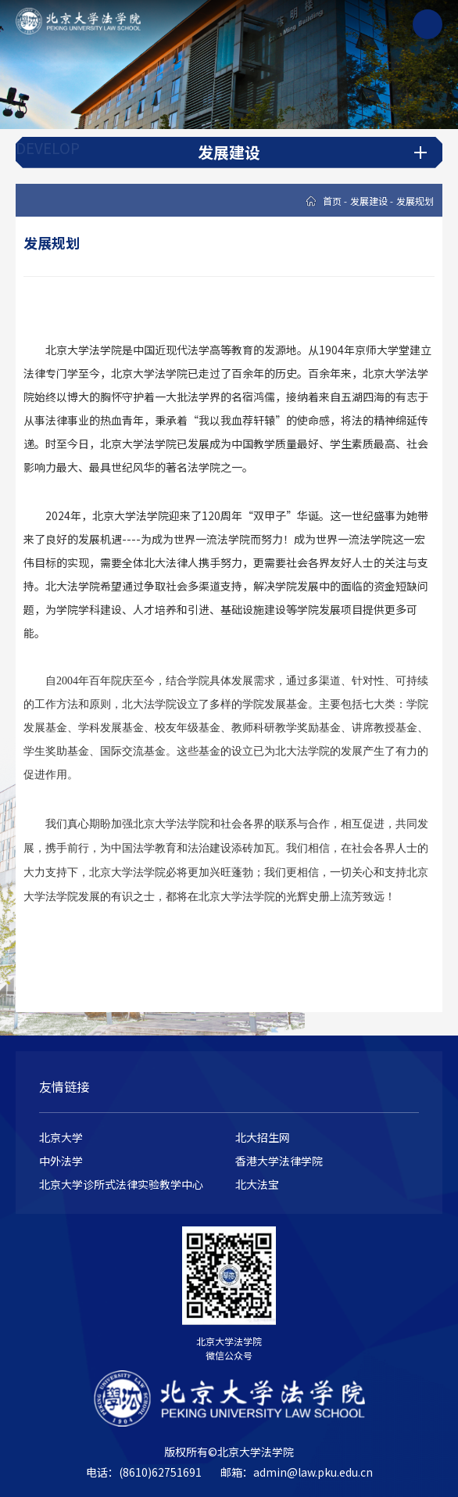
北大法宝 (257, 1184)
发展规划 (415, 200)
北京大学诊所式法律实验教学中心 (121, 1184)
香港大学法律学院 (279, 1161)
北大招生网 (262, 1137)
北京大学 (61, 1137)
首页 (332, 200)
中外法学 (61, 1161)
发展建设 (369, 200)
